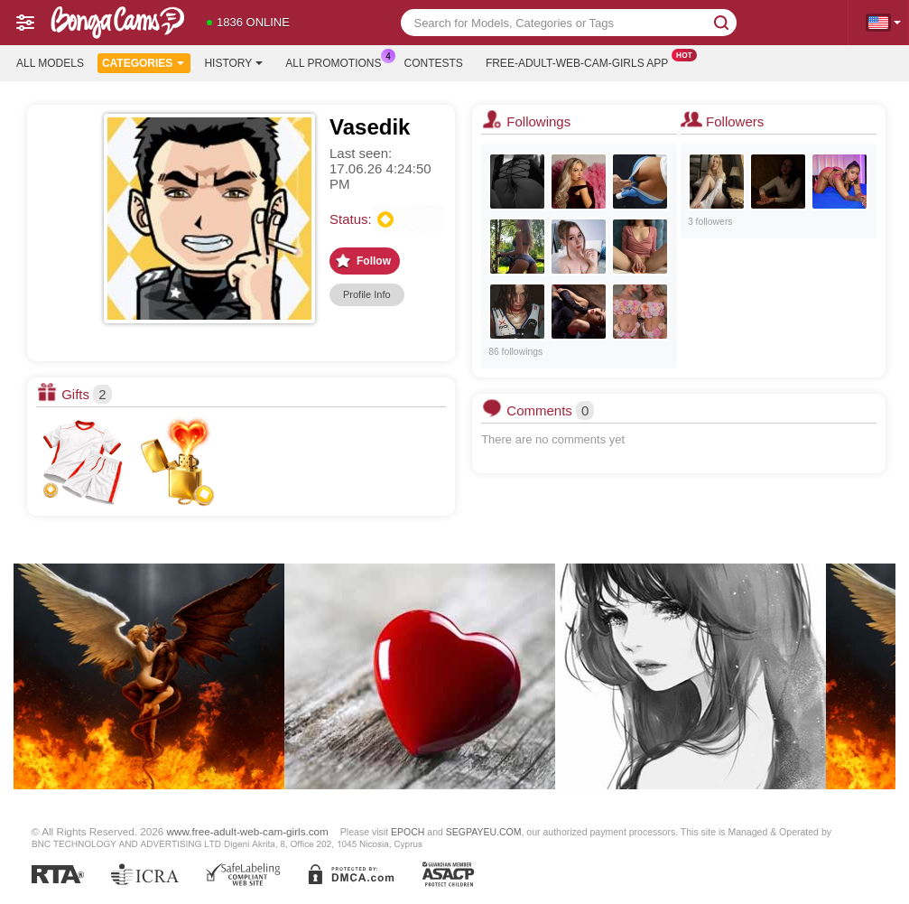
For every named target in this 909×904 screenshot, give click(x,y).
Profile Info (367, 294)
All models (50, 63)
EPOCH (407, 831)
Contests (433, 63)
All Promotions (337, 61)
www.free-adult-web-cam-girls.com (248, 831)
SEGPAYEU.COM (484, 831)
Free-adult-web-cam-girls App (581, 61)
